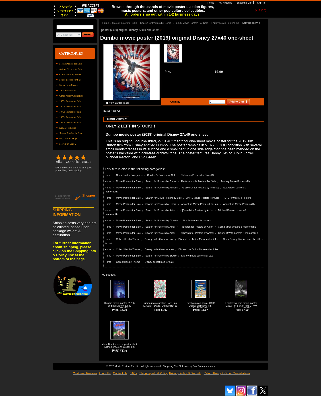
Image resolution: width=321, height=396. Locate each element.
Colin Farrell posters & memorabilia (237, 226)
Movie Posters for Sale (70, 63)
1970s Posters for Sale (70, 111)
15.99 (218, 71)
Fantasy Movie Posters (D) (235, 181)
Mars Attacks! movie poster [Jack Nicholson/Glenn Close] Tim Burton (120, 347)
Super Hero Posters (68, 85)
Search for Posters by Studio (161, 255)
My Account (225, 2)
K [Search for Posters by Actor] (196, 210)
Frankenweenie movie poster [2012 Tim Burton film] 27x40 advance (241, 306)
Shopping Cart (244, 2)
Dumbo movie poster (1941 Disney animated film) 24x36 (200, 306)
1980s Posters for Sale (70, 117)
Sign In (261, 2)
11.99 (123, 351)
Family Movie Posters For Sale (191, 23)
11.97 (164, 309)
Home (210, 2)
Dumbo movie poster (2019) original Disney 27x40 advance (119, 306)
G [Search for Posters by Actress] (200, 187)
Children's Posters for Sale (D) (197, 175)
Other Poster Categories (71, 95)
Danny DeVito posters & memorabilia (238, 233)
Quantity (174, 101)
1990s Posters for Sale (70, 122)
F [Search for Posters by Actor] (196, 226)
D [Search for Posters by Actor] (197, 233)
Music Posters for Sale (70, 79)
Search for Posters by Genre (155, 23)
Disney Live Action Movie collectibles (198, 239)
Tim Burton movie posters (197, 220)
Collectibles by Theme (70, 74)
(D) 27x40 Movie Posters (237, 197)
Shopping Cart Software (176, 366)
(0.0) (262, 10)
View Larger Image (119, 102)
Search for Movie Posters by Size (163, 197)
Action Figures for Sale (70, 69)
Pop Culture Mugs (68, 138)
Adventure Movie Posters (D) (239, 204)
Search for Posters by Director (161, 220)
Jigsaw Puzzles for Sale (70, 133)
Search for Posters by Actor (160, 210)
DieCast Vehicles (67, 127)
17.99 (245, 309)
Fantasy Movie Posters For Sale (198, 181)
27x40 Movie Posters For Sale (202, 197)
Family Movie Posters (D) (225, 23)
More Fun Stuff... (67, 143)
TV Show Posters (67, 90)
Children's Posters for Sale (161, 175)
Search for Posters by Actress (161, 187)
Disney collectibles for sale (159, 239)
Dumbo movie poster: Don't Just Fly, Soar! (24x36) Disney (159, 304)
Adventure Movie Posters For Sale (200, 204)
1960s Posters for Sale (70, 106)
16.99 (123, 309)
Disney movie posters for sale (197, 255)
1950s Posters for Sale (70, 101)
